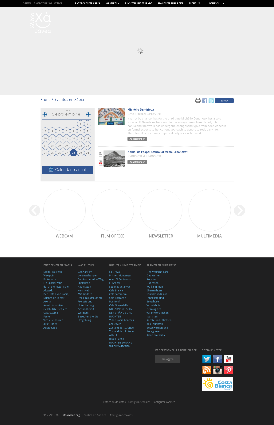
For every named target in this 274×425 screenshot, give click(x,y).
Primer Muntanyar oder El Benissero (120, 277)
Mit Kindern (85, 294)
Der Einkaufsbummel (90, 298)
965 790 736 (51, 415)
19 (59, 145)
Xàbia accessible (156, 335)
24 (45, 152)
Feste (46, 316)
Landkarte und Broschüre (155, 299)
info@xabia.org (71, 415)
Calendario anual (67, 169)
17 (45, 145)
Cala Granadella (118, 305)
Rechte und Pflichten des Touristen (159, 322)
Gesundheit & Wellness (86, 311)
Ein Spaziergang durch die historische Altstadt (56, 286)
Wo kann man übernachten (155, 288)
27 (66, 152)
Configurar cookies (139, 402)
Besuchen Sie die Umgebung (88, 318)
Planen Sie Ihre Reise (170, 3)
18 (52, 145)
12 (59, 138)
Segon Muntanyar (119, 286)
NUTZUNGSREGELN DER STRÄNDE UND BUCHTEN (120, 312)
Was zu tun (112, 3)
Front (45, 99)
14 (73, 138)
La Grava (114, 272)
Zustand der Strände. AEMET (122, 333)
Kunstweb (83, 290)
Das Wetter (153, 275)
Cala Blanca (116, 290)
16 (87, 138)
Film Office (112, 236)
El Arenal (114, 283)
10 (45, 138)
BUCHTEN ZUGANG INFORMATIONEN (120, 344)
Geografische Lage (158, 272)
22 (80, 145)
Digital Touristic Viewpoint (52, 273)
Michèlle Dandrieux (140, 110)
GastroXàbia (50, 312)
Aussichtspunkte (53, 305)
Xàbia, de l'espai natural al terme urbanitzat (157, 152)
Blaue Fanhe (116, 338)
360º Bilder (50, 324)
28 (73, 152)
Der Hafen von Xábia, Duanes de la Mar (56, 296)
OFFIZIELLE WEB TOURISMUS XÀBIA (42, 3)
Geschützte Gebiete (55, 309)
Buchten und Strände (138, 3)
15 (80, 138)
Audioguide (50, 327)
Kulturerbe (50, 279)
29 (80, 152)
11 (52, 138)
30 (87, 152)
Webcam (64, 236)
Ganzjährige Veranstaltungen (87, 273)
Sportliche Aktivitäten (84, 284)
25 (52, 152)
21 (73, 145)
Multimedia (209, 236)
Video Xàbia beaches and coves (121, 322)
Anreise (151, 279)
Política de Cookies (95, 415)
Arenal (47, 301)
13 (66, 138)
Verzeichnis (153, 305)
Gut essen (153, 283)
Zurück (224, 100)
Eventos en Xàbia (69, 99)
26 (59, 152)
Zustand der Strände (121, 327)
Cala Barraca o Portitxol (117, 299)
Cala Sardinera (118, 294)
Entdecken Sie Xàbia (87, 3)
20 (66, 145)
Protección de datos (114, 402)
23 (87, 145)
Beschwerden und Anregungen (157, 329)
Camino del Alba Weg (91, 279)
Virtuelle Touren (53, 320)
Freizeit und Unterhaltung (86, 303)
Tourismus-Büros (157, 294)
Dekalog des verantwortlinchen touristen (158, 312)
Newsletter (161, 236)
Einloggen (168, 359)
